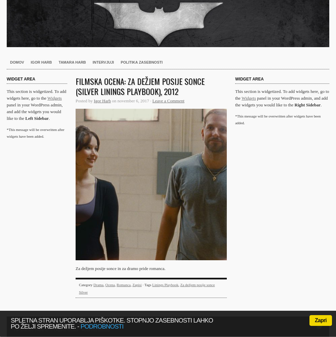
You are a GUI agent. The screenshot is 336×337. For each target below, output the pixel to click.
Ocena (110, 285)
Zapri (321, 320)
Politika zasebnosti (142, 62)
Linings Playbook (165, 285)
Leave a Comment (168, 100)
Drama (98, 285)
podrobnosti (102, 326)
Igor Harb (41, 62)
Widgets (54, 98)
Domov (17, 62)
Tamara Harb (72, 62)
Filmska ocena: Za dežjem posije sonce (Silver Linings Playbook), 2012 (140, 86)
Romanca (124, 285)
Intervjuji (103, 62)
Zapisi (137, 285)
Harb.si (168, 23)
